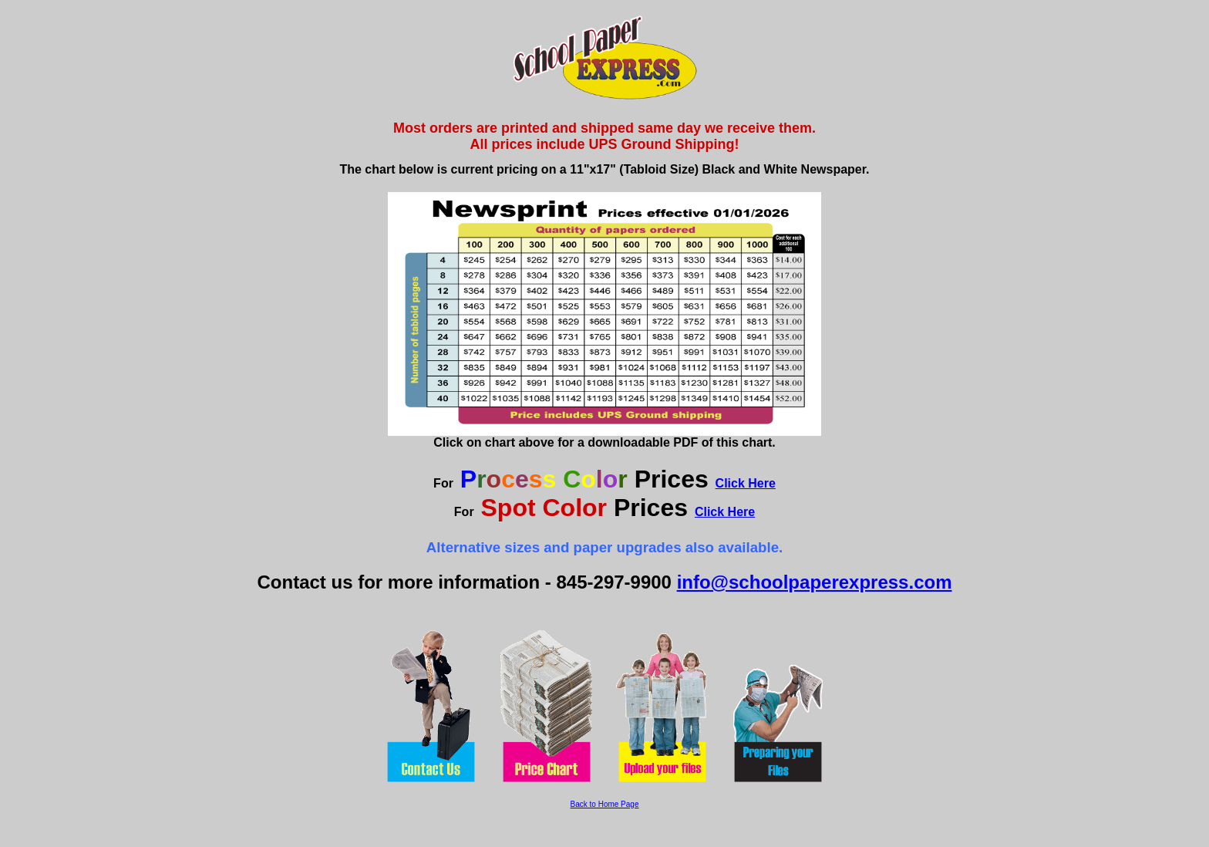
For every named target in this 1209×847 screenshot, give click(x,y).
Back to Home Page (605, 804)
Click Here (746, 483)
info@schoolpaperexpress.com (814, 582)
